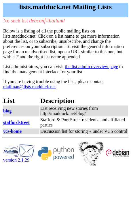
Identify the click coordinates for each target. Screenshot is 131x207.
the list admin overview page (91, 66)
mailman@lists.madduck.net (29, 86)
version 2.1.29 (19, 158)
